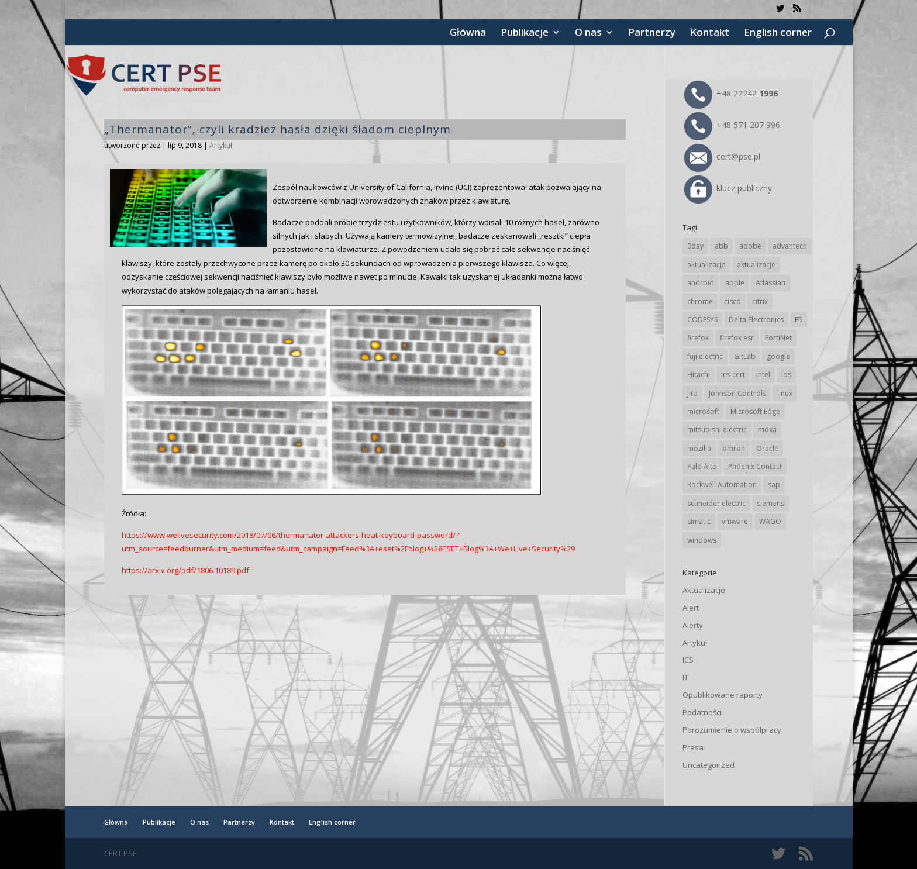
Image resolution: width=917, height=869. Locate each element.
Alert (690, 607)
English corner (778, 33)
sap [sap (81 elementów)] (774, 484)
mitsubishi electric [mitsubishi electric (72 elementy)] (717, 429)
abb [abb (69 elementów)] (721, 246)
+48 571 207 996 (732, 124)
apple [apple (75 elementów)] (734, 283)
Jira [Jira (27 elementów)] (692, 393)
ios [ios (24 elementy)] (786, 375)
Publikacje (525, 33)
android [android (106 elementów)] (700, 283)
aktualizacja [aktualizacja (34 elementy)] (706, 265)
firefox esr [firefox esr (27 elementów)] (737, 338)
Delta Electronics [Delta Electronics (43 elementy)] (756, 320)
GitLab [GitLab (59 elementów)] (745, 356)
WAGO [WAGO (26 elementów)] (770, 521)
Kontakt (709, 33)
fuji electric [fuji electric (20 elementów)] (705, 356)
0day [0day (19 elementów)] (695, 246)
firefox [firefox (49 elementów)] (698, 338)
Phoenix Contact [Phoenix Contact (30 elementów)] (755, 466)
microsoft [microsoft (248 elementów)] (703, 411)
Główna (468, 33)
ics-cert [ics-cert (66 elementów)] (733, 375)
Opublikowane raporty (722, 694)
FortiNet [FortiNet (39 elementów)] (778, 338)
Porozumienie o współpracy (731, 730)
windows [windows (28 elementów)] (701, 540)
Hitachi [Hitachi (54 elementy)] (698, 375)
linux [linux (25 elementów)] (784, 393)
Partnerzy (651, 33)
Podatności (702, 712)
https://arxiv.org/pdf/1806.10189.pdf (185, 570)
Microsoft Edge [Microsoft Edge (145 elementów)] (755, 411)
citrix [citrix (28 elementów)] (760, 301)
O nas (588, 33)
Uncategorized (708, 765)
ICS (688, 659)
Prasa (693, 747)
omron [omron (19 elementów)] (733, 448)
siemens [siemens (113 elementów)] (770, 503)
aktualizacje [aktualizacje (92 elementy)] (756, 265)
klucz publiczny (728, 188)
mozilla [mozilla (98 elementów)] (699, 448)
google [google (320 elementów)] (778, 356)
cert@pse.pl (722, 156)
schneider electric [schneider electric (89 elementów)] (716, 503)
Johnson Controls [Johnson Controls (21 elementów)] (737, 393)
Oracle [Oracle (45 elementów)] (767, 448)
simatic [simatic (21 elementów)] (699, 521)
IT (685, 677)
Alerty (692, 625)
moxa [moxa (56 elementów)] (767, 429)
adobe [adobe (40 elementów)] (750, 246)
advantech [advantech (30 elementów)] (790, 246)
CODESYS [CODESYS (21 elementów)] (702, 320)
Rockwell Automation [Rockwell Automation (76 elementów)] (722, 484)
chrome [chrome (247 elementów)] (700, 301)
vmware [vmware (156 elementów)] (735, 521)
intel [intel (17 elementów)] (763, 375)
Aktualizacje (703, 590)
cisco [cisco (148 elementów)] (732, 301)
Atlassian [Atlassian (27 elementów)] (770, 283)
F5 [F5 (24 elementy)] (798, 320)
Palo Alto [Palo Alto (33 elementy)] (702, 466)
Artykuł (220, 145)
